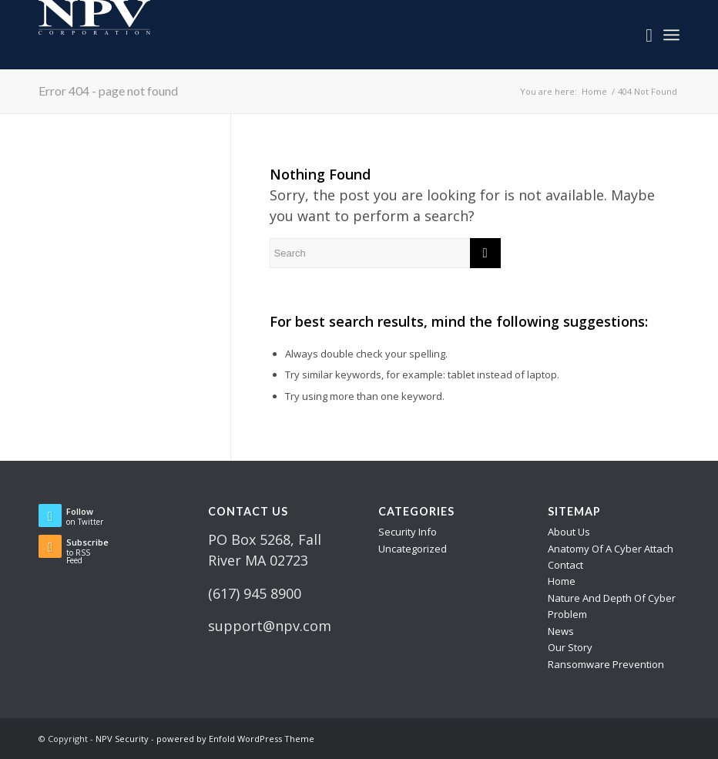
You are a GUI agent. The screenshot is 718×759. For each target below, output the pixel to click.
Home (561, 581)
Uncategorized (412, 549)
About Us (569, 532)
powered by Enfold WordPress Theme (235, 738)
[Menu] (671, 34)
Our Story (570, 647)
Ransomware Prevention (606, 664)
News (561, 631)
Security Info (407, 532)
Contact (565, 565)
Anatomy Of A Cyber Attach (610, 549)
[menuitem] (641, 34)
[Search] (641, 34)
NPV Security (122, 738)
